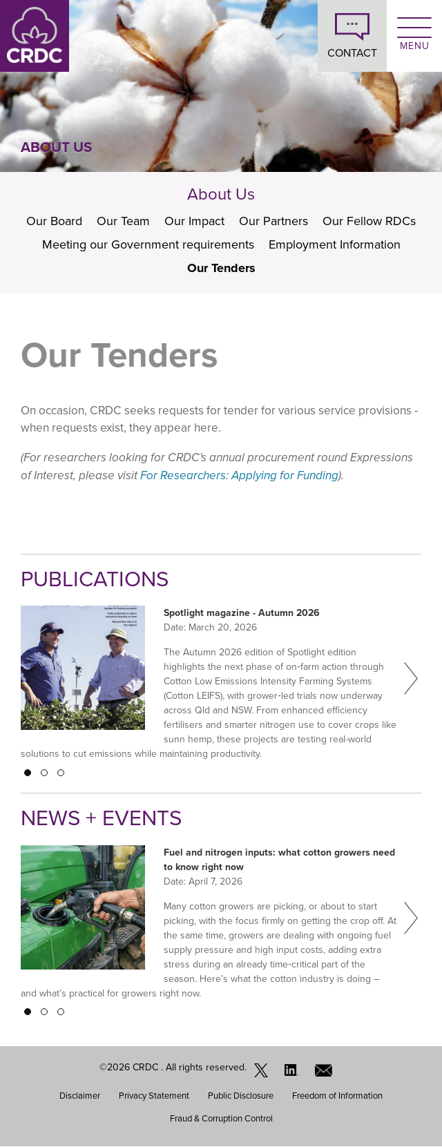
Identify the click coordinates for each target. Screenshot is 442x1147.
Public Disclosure (240, 1095)
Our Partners (273, 221)
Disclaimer (79, 1095)
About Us (221, 194)
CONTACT (352, 53)
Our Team (123, 221)
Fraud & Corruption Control (221, 1118)
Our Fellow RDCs (369, 221)
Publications (95, 579)
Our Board (54, 221)
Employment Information (335, 244)
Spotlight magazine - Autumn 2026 (242, 613)
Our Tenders (221, 268)
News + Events (101, 818)
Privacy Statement (154, 1095)
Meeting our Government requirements (148, 244)
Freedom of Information (337, 1095)
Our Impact (194, 221)
